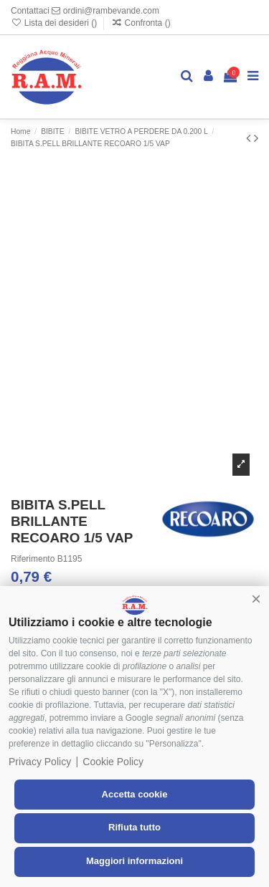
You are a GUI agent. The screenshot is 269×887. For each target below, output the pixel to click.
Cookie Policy (112, 761)
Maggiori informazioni (134, 860)
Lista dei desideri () (55, 23)
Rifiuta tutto (134, 827)
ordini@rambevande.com (105, 11)
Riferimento (33, 559)
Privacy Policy (40, 761)
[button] (256, 599)
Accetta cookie (135, 794)
